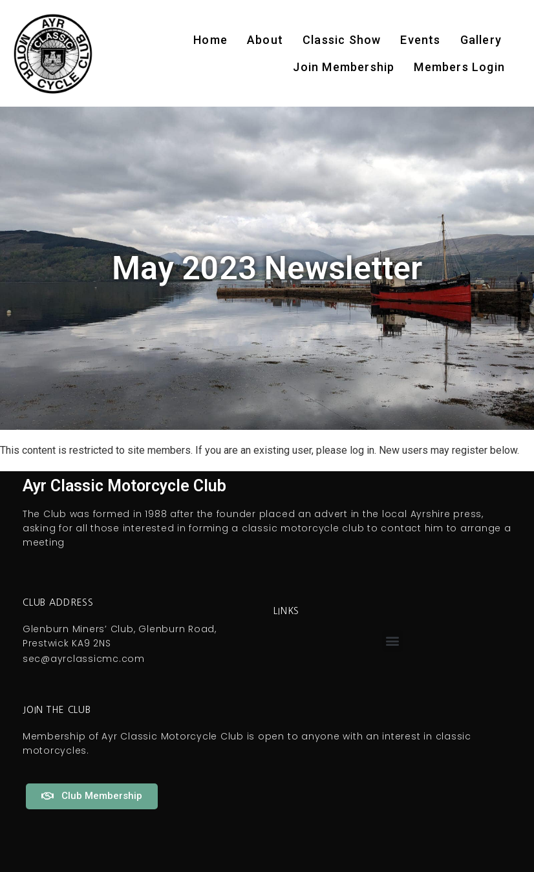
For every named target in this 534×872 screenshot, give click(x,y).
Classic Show (342, 40)
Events (420, 40)
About (265, 40)
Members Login (459, 67)
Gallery (481, 40)
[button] (392, 641)
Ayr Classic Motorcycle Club (124, 485)
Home (210, 40)
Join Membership (343, 67)
